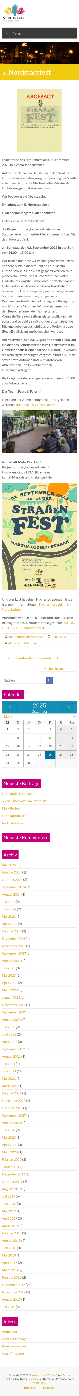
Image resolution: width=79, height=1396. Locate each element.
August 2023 (11, 961)
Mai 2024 (9, 916)
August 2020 (11, 1123)
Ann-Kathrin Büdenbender (25, 636)
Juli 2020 (8, 1130)
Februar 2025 (11, 872)
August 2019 (11, 1189)
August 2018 (11, 1240)
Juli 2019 (8, 1196)
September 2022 (14, 1012)
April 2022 (9, 1042)
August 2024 (11, 894)
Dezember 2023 (13, 938)
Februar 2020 (11, 1159)
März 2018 (10, 1270)
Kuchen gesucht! (57, 668)
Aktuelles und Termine (22, 643)
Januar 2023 (11, 997)
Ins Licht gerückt (14, 823)
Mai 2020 (9, 1137)
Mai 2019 (9, 1211)
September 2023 (14, 953)
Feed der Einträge (14, 1339)
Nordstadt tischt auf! (17, 793)
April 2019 (9, 1218)
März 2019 (10, 1226)
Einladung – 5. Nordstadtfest (35, 405)
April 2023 (9, 983)
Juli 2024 (8, 902)
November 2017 (13, 1292)
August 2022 (11, 1019)
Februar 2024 (11, 931)
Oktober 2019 (12, 1181)
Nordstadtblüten (14, 816)
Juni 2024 (9, 909)
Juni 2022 (9, 1034)
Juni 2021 (9, 1071)
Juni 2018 (9, 1248)
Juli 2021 (8, 1064)
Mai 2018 (9, 1255)
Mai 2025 (9, 865)
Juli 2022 (8, 1027)
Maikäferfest (11, 808)
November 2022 (13, 1005)
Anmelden (9, 1331)
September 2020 (14, 1115)
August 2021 (11, 1056)
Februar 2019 (11, 1233)
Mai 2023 (9, 975)
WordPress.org (13, 1353)
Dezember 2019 (13, 1174)
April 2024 (9, 924)
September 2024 (14, 887)
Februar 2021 (11, 1093)
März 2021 (10, 1086)
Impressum (32, 1387)
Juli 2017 (8, 1307)
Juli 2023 (8, 968)
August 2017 (11, 1299)
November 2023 (13, 946)
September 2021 (14, 1049)
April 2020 (9, 1145)
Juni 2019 (9, 1204)
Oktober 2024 (12, 879)
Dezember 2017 (13, 1285)
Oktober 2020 (12, 1108)
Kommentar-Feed (15, 1346)
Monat (8, 716)
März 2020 (10, 1152)
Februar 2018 (11, 1277)
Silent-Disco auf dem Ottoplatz (24, 801)
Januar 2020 (11, 1167)
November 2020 (13, 1100)
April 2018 (9, 1262)
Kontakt (49, 1387)
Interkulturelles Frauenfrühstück (33, 658)
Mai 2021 (9, 1078)
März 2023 (10, 990)
